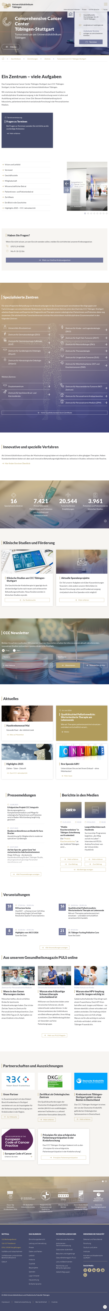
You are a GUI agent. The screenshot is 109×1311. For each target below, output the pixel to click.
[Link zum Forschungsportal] (87, 1243)
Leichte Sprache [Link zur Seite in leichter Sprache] (94, 9)
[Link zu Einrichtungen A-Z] (37, 1239)
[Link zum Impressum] (7, 1302)
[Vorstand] (26, 170)
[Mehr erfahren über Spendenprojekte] (81, 600)
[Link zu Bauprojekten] (33, 1268)
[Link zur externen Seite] (83, 1119)
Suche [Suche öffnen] (105, 9)
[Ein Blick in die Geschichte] (26, 202)
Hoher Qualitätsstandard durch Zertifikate (56, 413)
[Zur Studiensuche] (27, 600)
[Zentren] (47, 59)
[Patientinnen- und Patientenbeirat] (26, 191)
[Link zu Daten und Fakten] (35, 1251)
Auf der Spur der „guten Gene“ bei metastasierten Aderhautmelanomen (23, 851)
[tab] (85, 213)
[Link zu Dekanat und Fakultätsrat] (92, 1239)
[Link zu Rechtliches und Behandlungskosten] (63, 1267)
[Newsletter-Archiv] (95, 665)
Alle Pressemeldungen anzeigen (27, 874)
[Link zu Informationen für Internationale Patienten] (65, 1239)
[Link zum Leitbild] (31, 1255)
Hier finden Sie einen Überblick (17, 463)
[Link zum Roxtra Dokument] (34, 1280)
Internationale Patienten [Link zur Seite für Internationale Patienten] (72, 9)
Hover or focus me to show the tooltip (105, 521)
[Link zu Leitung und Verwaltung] (37, 1243)
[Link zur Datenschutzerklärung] (22, 1302)
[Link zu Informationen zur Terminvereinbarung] (63, 1244)
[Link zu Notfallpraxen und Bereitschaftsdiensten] (12, 1256)
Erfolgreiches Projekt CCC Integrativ (23, 807)
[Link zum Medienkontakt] (31, 1247)
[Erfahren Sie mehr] (18, 1156)
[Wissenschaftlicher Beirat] (26, 186)
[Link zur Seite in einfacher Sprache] (35, 1284)
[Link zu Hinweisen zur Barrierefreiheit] (41, 1302)
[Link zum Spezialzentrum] (26, 328)
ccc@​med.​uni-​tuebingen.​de (93, 25)
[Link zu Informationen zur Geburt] (4, 1262)
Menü (11, 46)
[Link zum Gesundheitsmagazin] (66, 1258)
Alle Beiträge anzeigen (85, 869)
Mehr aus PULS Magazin (56, 1035)
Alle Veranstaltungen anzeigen (56, 947)
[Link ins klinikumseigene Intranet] (34, 1276)
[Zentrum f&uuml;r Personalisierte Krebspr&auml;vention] (83, 396)
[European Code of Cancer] (19, 1153)
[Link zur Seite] (13, 133)
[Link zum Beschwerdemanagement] (64, 1262)
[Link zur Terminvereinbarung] (91, 42)
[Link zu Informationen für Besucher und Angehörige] (65, 1254)
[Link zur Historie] (32, 1259)
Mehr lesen (68, 776)
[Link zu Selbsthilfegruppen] (63, 1272)
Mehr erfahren (72, 859)
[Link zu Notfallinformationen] (12, 1251)
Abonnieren (70, 665)
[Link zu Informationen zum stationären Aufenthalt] (64, 1249)
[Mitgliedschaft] (26, 180)
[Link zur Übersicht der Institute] (86, 1251)
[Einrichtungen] (32, 59)
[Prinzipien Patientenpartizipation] (63, 1157)
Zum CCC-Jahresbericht (18, 773)
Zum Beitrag (72, 864)
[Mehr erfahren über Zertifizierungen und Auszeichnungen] (47, 1120)
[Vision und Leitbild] (26, 164)
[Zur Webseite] (10, 1117)
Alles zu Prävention (17, 735)
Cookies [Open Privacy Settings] (54, 1302)
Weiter (66, 732)
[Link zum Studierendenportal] (90, 1247)
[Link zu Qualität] (32, 1264)
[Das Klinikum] (16, 59)
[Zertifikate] (26, 197)
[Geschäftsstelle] (26, 175)
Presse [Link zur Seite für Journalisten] (84, 9)
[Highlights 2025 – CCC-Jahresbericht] (26, 208)
